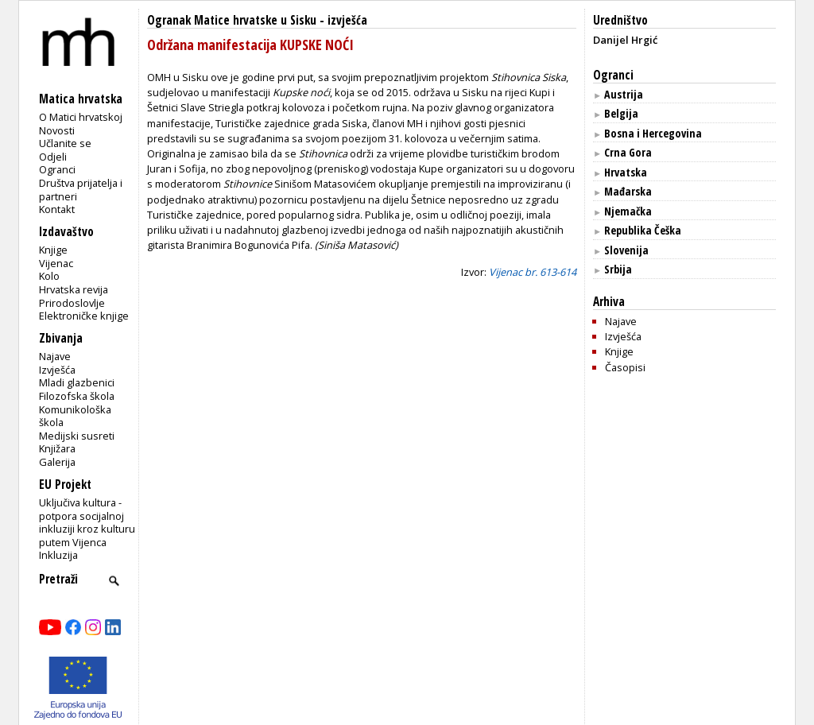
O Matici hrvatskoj (80, 117)
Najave (55, 356)
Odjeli (53, 156)
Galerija (57, 462)
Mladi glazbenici (76, 382)
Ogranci (57, 169)
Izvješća (57, 369)
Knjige (53, 249)
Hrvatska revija (73, 289)
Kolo (49, 276)
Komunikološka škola (75, 416)
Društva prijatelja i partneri (80, 190)
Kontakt (57, 209)
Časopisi (625, 367)
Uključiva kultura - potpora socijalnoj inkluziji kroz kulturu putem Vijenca (87, 522)
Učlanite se (65, 143)
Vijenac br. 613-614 (532, 272)
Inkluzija (58, 555)
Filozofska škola (76, 396)
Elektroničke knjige (84, 315)
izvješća (347, 20)
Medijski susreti (76, 435)
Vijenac (56, 263)
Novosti (57, 130)
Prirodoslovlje (72, 303)
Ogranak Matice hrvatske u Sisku (231, 20)
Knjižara (57, 448)
